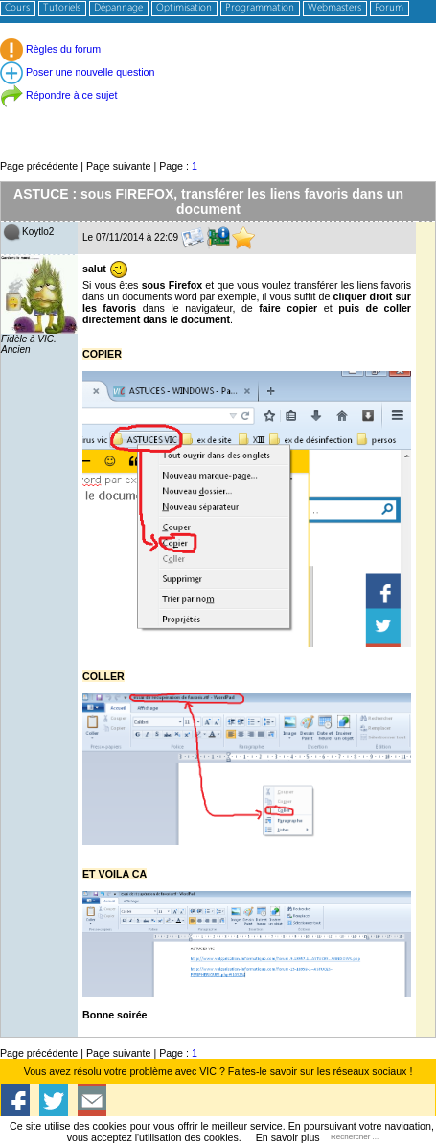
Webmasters (334, 8)
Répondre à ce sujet (58, 95)
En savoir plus (288, 1137)
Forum (389, 8)
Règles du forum (50, 49)
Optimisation (184, 8)
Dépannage (118, 8)
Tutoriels (61, 8)
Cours (17, 8)
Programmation (259, 8)
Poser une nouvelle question (77, 72)
